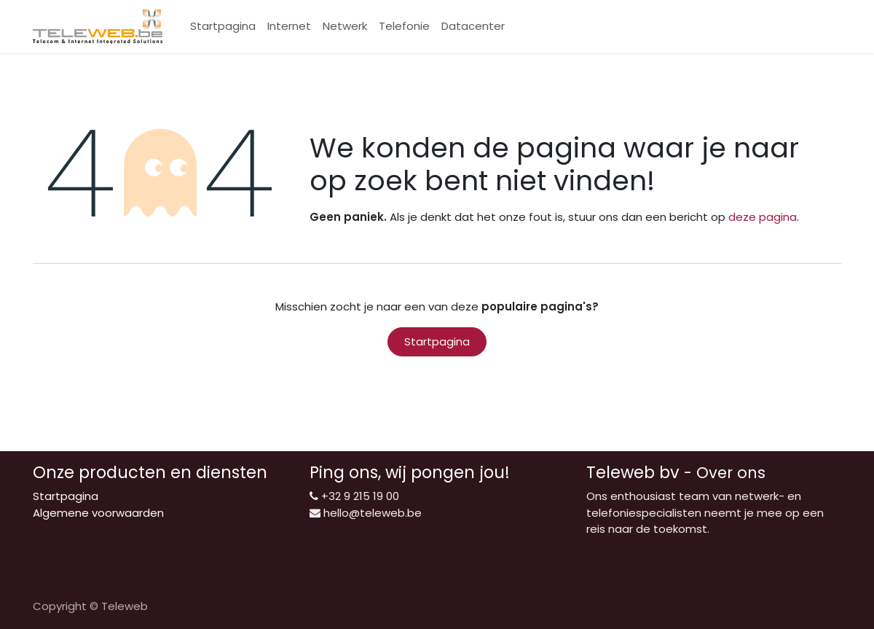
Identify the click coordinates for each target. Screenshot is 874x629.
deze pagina (762, 216)
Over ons (730, 472)
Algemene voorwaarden (98, 512)
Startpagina (437, 341)
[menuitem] (222, 26)
